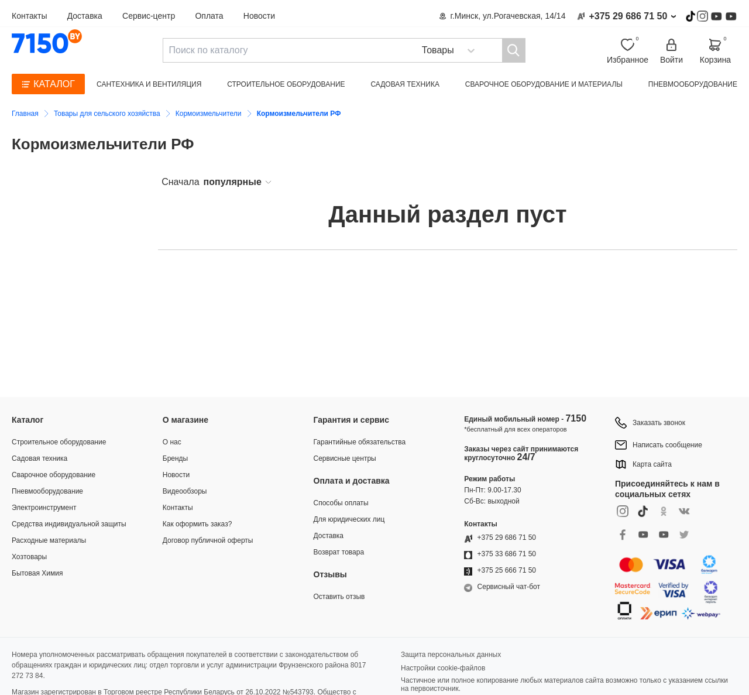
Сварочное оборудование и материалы (544, 84)
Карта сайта (652, 464)
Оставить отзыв (339, 597)
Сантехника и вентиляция (149, 84)
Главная (25, 113)
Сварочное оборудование (53, 475)
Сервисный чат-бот (508, 587)
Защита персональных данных (451, 655)
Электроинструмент (44, 508)
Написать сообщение (667, 445)
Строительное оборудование (286, 84)
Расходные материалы (49, 540)
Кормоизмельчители (209, 113)
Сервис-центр (148, 15)
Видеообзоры (185, 491)
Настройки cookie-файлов (443, 668)
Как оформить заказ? (197, 524)
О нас (172, 442)
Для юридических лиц (349, 519)
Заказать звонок (659, 423)
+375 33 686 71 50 (506, 554)
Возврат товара (339, 552)
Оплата (209, 15)
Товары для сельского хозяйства (107, 113)
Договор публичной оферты (208, 540)
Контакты (29, 15)
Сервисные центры (345, 458)
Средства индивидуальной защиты (69, 524)
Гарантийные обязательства (360, 442)
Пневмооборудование (692, 84)
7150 (575, 418)
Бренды (175, 458)
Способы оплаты (341, 503)
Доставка (84, 15)
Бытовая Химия (37, 573)
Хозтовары (29, 557)
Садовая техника (404, 84)
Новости (259, 15)
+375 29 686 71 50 (628, 16)
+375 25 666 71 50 (506, 570)
